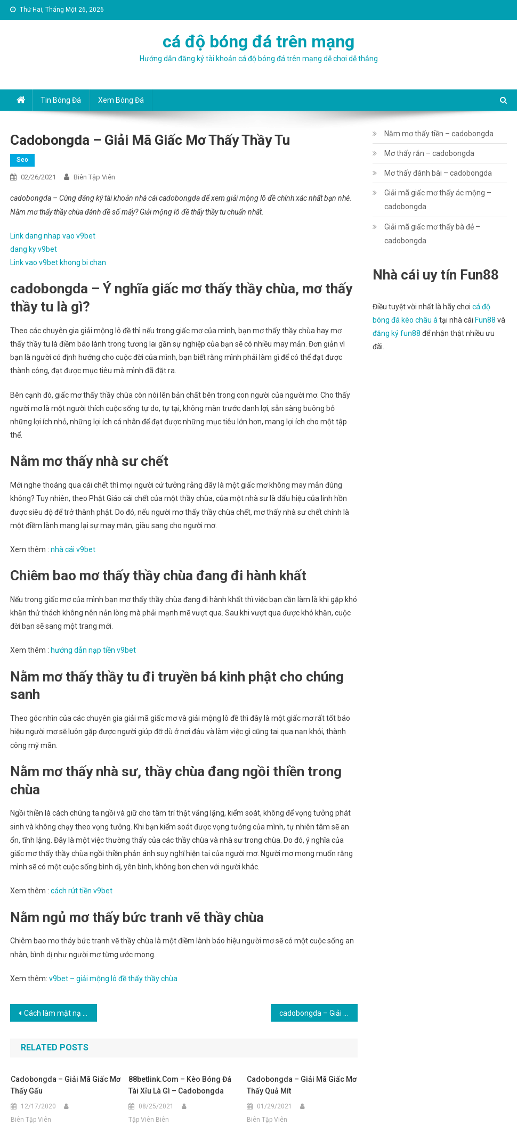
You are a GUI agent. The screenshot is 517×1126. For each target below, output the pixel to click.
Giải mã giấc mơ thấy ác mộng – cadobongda (437, 199)
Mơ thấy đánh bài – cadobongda (438, 173)
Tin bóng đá (61, 100)
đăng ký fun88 (397, 333)
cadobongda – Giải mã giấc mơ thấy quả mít (302, 1085)
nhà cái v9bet (73, 549)
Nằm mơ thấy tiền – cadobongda (439, 133)
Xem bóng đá (121, 100)
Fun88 (485, 320)
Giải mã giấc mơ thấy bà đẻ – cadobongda (432, 234)
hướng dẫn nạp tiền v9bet (93, 650)
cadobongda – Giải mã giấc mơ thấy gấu (65, 1085)
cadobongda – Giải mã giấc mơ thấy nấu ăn (318, 1013)
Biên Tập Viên (94, 177)
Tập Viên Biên (148, 1119)
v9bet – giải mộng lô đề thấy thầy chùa (113, 978)
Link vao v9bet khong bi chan (58, 262)
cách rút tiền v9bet (81, 890)
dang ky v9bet (33, 249)
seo (22, 159)
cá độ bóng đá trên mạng (258, 41)
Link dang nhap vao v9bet (52, 236)
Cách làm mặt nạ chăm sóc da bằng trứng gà (60, 1013)
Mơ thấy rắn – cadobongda (429, 153)
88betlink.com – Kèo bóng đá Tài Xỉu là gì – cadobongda (179, 1085)
